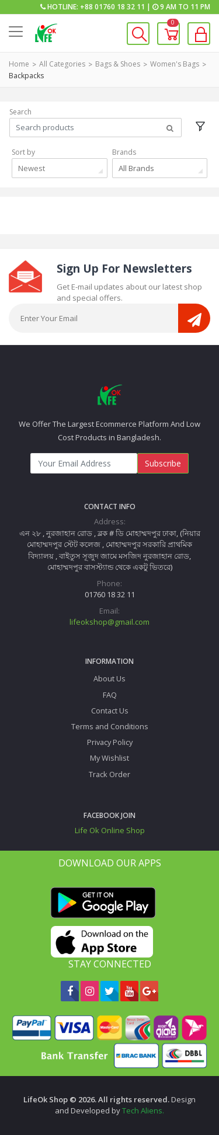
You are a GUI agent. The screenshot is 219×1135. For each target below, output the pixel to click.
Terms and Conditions (109, 726)
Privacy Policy (110, 742)
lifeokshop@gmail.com (109, 622)
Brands (124, 152)
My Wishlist (109, 758)
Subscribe (163, 463)
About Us (109, 678)
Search (20, 112)
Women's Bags (174, 64)
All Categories (62, 64)
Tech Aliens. (143, 1110)
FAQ (110, 695)
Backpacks (26, 76)
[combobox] (59, 168)
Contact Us (109, 710)
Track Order (109, 774)
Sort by (23, 152)
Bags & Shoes (117, 64)
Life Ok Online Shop (110, 830)
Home (19, 64)
